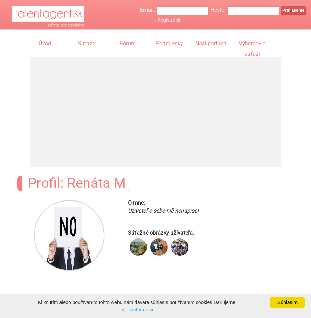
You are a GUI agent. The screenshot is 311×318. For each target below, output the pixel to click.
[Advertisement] (155, 105)
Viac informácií (137, 309)
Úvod (45, 43)
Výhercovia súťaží (252, 44)
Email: (147, 10)
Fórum (128, 43)
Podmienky (169, 43)
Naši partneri (210, 43)
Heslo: (218, 10)
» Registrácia (168, 20)
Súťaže (86, 43)
